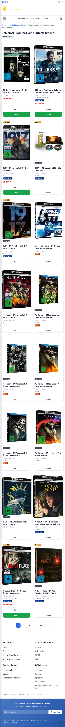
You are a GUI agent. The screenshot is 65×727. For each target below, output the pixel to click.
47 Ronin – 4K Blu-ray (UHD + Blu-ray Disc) (15, 316)
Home (3, 25)
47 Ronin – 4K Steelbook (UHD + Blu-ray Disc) (48, 454)
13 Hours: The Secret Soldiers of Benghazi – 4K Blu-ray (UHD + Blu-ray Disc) (48, 91)
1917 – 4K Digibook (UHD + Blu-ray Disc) (48, 169)
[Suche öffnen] (60, 18)
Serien (5, 651)
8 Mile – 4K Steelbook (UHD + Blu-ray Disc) (16, 523)
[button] (60, 722)
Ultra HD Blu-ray (13, 25)
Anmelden (55, 712)
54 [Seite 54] (41, 625)
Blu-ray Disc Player (10, 655)
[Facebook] (59, 2)
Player (32, 19)
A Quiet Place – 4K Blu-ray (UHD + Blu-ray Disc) (14, 592)
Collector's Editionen (11, 678)
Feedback (39, 670)
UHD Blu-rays (23, 19)
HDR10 (37, 655)
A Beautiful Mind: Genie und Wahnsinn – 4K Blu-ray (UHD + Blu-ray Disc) (48, 523)
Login (5, 2)
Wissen (39, 19)
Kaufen (17, 114)
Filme (5, 647)
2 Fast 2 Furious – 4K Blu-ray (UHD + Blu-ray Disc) (47, 247)
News (46, 19)
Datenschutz (40, 682)
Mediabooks (8, 670)
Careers (38, 674)
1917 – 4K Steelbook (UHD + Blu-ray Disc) (15, 247)
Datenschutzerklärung (10, 722)
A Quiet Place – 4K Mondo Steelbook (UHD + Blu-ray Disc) (46, 592)
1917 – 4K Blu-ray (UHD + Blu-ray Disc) (15, 169)
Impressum (39, 678)
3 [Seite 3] (29, 625)
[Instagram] (62, 2)
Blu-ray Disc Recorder (12, 659)
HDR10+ (38, 647)
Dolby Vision (40, 651)
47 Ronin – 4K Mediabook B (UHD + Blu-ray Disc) (15, 385)
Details (17, 109)
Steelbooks (7, 674)
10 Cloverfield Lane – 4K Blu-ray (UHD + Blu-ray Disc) (15, 91)
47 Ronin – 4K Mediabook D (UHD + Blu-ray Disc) (15, 454)
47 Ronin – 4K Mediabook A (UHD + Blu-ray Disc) (47, 316)
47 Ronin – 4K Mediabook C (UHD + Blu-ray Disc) (47, 385)
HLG (36, 659)
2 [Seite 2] (23, 625)
